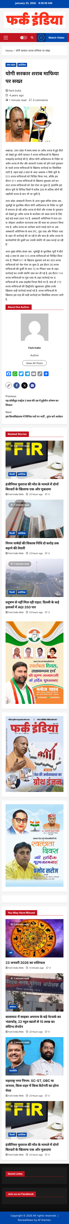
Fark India (15, 90)
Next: (34, 414)
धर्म (10, 952)
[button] (6, 37)
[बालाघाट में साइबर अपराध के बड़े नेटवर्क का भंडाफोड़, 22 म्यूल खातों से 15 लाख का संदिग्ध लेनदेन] (34, 992)
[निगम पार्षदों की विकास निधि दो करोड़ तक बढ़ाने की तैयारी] (34, 519)
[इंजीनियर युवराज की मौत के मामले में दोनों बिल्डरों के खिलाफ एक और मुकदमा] (34, 460)
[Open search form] (32, 37)
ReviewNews (25, 1220)
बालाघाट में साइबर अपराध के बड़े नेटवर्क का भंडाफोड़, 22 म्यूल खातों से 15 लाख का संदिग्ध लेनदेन (33, 1022)
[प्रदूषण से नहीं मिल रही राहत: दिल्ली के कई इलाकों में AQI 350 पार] (34, 578)
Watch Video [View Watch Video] (50, 37)
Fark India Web (16, 494)
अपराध (12, 1006)
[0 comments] (38, 100)
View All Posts (34, 363)
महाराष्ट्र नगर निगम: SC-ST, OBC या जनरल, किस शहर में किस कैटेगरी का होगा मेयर (32, 1085)
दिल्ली (12, 474)
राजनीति (13, 1070)
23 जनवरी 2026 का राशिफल (25, 963)
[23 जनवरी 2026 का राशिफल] (34, 938)
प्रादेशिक (22, 64)
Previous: (34, 401)
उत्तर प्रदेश (11, 64)
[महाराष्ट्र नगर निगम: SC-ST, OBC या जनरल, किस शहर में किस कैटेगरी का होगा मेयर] (34, 1056)
